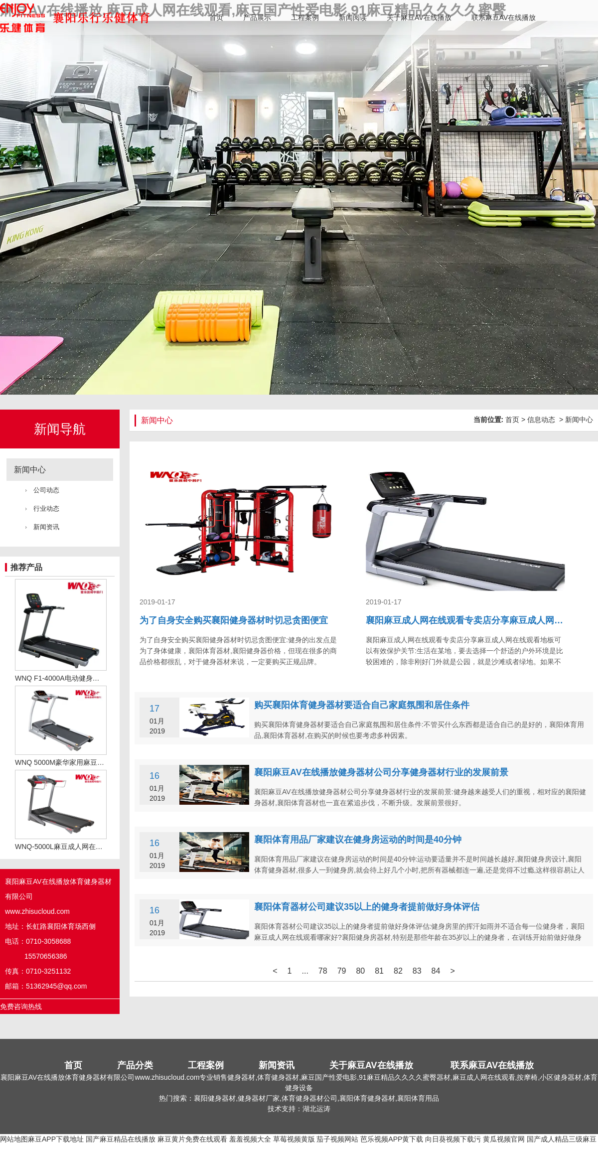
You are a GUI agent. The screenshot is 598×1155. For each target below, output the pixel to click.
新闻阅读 (353, 17)
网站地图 (14, 1139)
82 (398, 971)
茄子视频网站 (337, 1139)
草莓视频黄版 (294, 1139)
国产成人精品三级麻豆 (562, 1139)
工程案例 (305, 17)
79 (341, 971)
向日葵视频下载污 (453, 1139)
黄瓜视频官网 (504, 1139)
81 (379, 971)
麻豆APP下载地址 (56, 1139)
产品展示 (257, 17)
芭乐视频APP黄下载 (391, 1139)
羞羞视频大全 (250, 1139)
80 (360, 971)
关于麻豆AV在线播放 (419, 17)
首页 (216, 17)
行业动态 (46, 508)
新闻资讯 (46, 527)
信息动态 (541, 420)
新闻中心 (30, 469)
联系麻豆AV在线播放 (503, 17)
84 (436, 971)
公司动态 (46, 490)
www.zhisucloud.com (37, 911)
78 (322, 971)
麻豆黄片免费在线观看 (192, 1139)
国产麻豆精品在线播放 (120, 1139)
